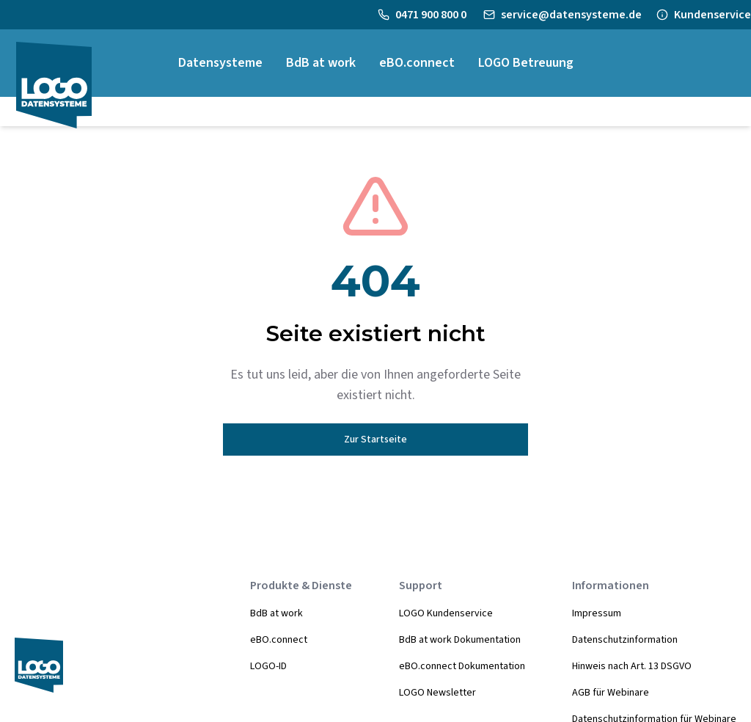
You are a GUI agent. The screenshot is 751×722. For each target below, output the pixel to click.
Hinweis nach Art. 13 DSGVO (632, 666)
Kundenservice (712, 15)
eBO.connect (278, 639)
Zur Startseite (375, 439)
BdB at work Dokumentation (460, 639)
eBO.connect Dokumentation (462, 666)
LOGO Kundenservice (446, 613)
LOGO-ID (268, 666)
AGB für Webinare (610, 692)
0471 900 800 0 (432, 15)
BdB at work (276, 613)
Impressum (596, 613)
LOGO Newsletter (437, 692)
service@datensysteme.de (571, 15)
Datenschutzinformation (625, 639)
